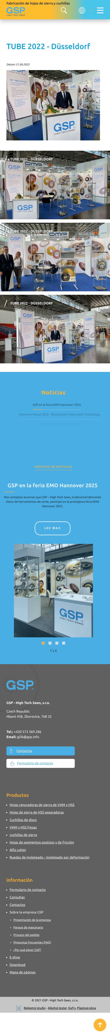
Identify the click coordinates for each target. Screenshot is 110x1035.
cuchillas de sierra (23, 835)
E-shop (15, 957)
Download (17, 965)
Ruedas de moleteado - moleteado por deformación (49, 857)
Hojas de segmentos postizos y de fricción (42, 842)
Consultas (17, 897)
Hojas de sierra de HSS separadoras (37, 812)
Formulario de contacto (31, 763)
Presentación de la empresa (32, 920)
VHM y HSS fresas (23, 827)
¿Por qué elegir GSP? (27, 950)
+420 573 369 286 (27, 732)
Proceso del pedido (26, 935)
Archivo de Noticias (53, 466)
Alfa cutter (18, 850)
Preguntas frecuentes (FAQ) (32, 942)
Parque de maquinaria (28, 927)
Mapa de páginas (23, 972)
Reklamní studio (34, 1008)
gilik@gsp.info (28, 737)
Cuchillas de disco (23, 820)
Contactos (21, 751)
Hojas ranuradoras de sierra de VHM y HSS (42, 805)
